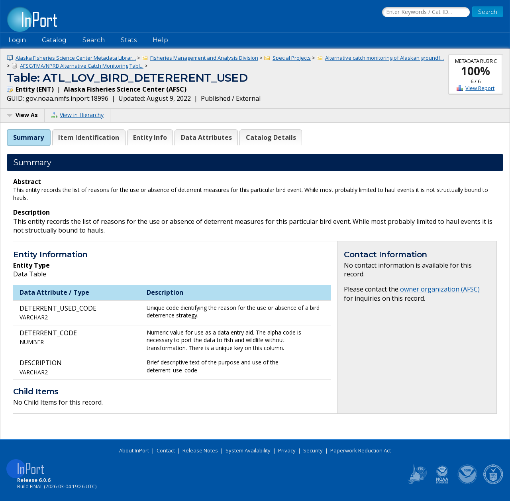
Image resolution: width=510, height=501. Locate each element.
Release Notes (200, 450)
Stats (129, 40)
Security (313, 450)
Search (93, 40)
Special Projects (292, 57)
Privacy (287, 450)
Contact (166, 450)
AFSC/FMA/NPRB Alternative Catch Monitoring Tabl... (81, 65)
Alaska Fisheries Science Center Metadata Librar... (76, 57)
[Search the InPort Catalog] (426, 12)
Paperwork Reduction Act (360, 450)
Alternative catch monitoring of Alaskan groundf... (384, 57)
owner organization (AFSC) (440, 289)
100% (475, 70)
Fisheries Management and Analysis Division (204, 57)
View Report (479, 88)
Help (160, 40)
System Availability (248, 450)
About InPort (134, 450)
